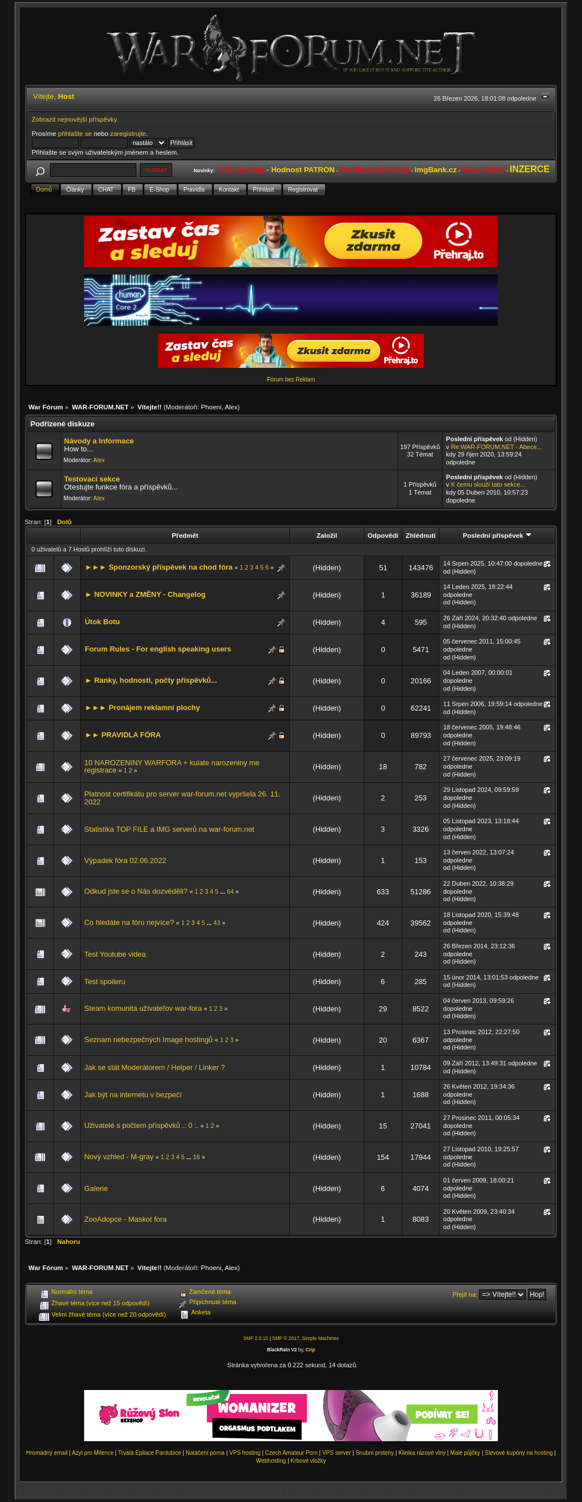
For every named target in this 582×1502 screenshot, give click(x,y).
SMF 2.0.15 (255, 1338)
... (223, 891)
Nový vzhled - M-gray (118, 1156)
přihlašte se (75, 133)
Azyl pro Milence (92, 1453)
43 (217, 922)
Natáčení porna (205, 1453)
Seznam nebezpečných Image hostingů (148, 1039)
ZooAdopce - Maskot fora (125, 1219)
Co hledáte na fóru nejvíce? (129, 922)
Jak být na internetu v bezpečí (132, 1094)
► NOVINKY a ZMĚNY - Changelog (145, 594)
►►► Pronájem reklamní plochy (142, 707)
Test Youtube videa (115, 954)
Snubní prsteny (375, 1453)
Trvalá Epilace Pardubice (149, 1453)
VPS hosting (244, 1453)
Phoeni (211, 406)
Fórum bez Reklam (291, 379)
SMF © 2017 (286, 1338)
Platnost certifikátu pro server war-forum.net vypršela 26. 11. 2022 (182, 798)
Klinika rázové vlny (422, 1453)
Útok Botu (102, 621)
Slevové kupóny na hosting (519, 1453)
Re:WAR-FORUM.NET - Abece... (496, 446)
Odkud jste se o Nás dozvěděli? (136, 891)
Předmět (185, 535)
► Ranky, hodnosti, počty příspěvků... (151, 680)
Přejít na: (464, 1294)
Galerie (96, 1188)
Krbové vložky (308, 1461)
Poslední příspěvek (497, 535)
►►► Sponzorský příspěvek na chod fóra (158, 567)
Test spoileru (104, 981)
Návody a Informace (99, 441)
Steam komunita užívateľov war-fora (143, 1008)
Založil (327, 535)
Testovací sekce (92, 479)
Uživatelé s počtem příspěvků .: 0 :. (141, 1125)
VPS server (336, 1453)
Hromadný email (47, 1453)
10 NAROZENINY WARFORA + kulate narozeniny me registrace (171, 766)
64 (230, 891)
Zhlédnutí (420, 535)
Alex (231, 406)
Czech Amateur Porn (291, 1453)
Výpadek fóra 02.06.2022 (125, 860)
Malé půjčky (465, 1453)
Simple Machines (320, 1338)
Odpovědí (383, 535)
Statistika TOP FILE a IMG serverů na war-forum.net (169, 829)
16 (196, 1157)
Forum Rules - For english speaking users (158, 649)
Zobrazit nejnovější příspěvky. (75, 119)
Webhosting (271, 1461)
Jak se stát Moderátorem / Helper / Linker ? (154, 1067)
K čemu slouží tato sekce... (488, 484)
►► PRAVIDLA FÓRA (123, 735)
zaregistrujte (128, 133)
